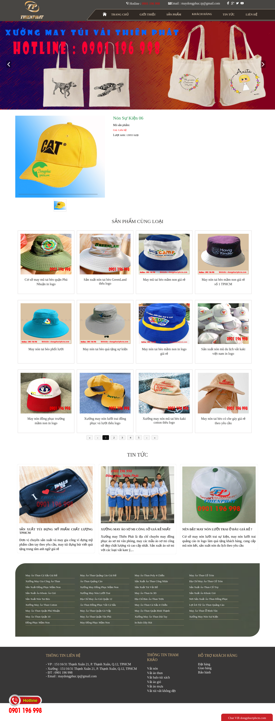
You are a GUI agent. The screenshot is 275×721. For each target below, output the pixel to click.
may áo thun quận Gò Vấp (95, 610)
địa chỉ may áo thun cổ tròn (206, 581)
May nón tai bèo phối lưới (46, 349)
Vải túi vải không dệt (161, 691)
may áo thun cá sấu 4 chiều (151, 604)
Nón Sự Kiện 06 (128, 118)
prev (10, 64)
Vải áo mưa (155, 686)
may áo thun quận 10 (37, 616)
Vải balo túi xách (158, 677)
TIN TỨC (229, 14)
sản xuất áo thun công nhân (151, 581)
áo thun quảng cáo (91, 581)
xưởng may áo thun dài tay (151, 616)
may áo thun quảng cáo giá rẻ (98, 575)
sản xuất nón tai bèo (37, 598)
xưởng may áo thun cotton (41, 604)
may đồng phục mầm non (95, 622)
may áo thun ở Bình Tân (203, 610)
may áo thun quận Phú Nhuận (42, 610)
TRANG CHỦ (120, 14)
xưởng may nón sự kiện (203, 616)
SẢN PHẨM (173, 14)
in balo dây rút (143, 622)
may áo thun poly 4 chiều (149, 575)
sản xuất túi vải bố (146, 587)
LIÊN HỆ (251, 14)
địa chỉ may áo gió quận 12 (96, 598)
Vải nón (152, 668)
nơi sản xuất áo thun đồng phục (208, 598)
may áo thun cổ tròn (201, 575)
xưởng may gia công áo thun (42, 581)
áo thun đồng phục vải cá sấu (98, 604)
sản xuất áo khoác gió (202, 593)
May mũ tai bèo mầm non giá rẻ (164, 279)
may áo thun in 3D (145, 593)
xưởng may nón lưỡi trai (95, 593)
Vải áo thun (155, 673)
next (265, 64)
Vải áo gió (154, 682)
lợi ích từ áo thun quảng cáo (206, 604)
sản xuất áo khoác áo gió (40, 593)
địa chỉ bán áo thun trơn (149, 598)
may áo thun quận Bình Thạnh (152, 610)
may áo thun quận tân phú (95, 616)
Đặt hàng (204, 664)
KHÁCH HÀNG (202, 14)
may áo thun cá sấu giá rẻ (41, 575)
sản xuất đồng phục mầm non (42, 587)
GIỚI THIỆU (148, 14)
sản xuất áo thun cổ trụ (203, 587)
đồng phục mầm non (37, 622)
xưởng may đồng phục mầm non (99, 587)
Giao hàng (204, 668)
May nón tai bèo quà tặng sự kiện (105, 349)
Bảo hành (204, 672)
